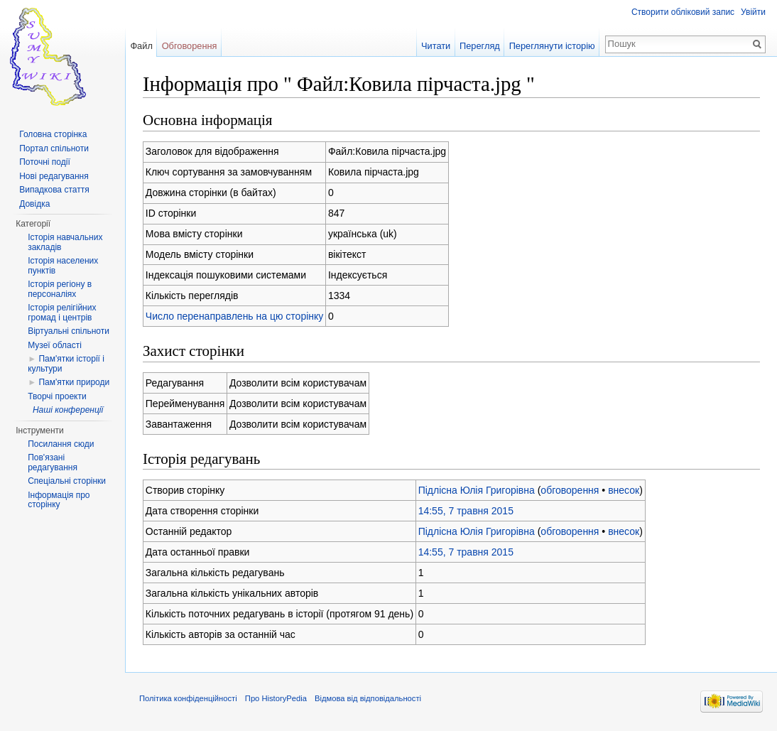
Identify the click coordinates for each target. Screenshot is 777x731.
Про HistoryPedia (276, 698)
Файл (141, 45)
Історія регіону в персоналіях (60, 289)
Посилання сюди (61, 444)
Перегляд (480, 45)
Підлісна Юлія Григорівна (476, 490)
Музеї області (55, 345)
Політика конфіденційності (188, 698)
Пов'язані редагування (52, 462)
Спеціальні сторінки (67, 481)
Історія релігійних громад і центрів (62, 313)
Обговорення (189, 45)
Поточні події (44, 162)
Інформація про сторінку (58, 500)
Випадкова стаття (54, 190)
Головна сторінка (53, 134)
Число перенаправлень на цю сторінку (235, 316)
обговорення (569, 490)
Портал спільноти (54, 148)
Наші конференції (68, 410)
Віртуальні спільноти (68, 331)
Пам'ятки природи (73, 382)
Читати (435, 45)
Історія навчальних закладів (65, 242)
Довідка (34, 204)
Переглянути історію (552, 45)
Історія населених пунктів (63, 266)
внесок (623, 490)
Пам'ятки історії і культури (66, 364)
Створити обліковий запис (682, 12)
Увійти (753, 12)
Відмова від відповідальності (368, 698)
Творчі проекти (57, 396)
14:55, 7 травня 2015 (466, 510)
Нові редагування (54, 176)
